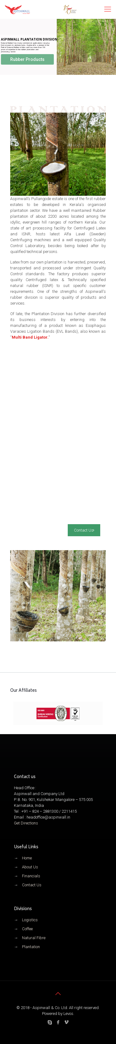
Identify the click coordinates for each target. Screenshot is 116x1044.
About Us (30, 867)
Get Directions (26, 823)
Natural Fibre (33, 937)
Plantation (31, 946)
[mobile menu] (107, 9)
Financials (31, 876)
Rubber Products (27, 59)
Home (27, 858)
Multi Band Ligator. (30, 337)
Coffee (27, 928)
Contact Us (31, 885)
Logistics (30, 920)
